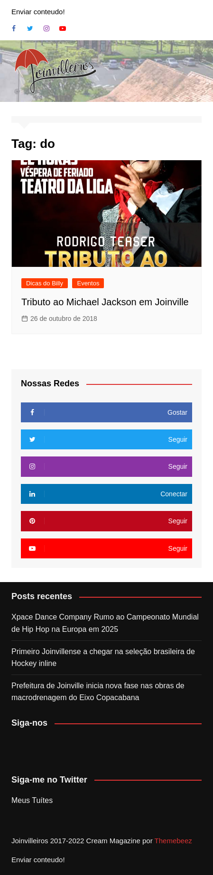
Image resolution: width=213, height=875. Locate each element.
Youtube (63, 28)
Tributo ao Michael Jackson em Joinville (105, 302)
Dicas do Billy (44, 283)
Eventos (88, 283)
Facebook (14, 28)
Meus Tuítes (32, 800)
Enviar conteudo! (38, 12)
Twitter (30, 28)
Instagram (46, 28)
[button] (55, 71)
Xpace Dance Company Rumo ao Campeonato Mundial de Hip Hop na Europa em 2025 (105, 623)
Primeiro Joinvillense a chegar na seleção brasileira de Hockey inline (103, 657)
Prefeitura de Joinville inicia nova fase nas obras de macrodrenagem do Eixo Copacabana (98, 692)
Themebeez (173, 841)
